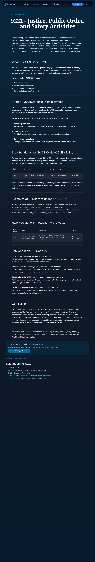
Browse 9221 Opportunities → (19, 351)
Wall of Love (56, 4)
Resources (46, 4)
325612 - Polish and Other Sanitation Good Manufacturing (28, 378)
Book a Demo (78, 4)
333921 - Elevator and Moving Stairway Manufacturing (27, 370)
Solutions (35, 4)
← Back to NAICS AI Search (17, 14)
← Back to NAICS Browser (16, 358)
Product (26, 4)
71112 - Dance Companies (17, 368)
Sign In (87, 4)
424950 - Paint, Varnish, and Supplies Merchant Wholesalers (29, 376)
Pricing (65, 4)
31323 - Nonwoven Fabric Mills (19, 373)
